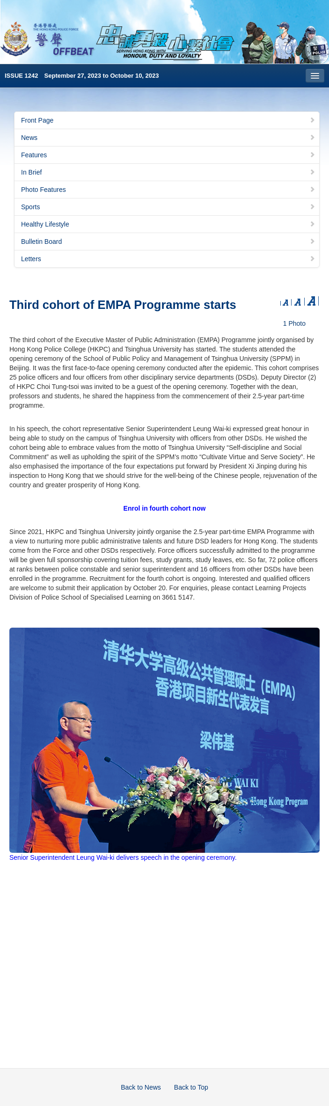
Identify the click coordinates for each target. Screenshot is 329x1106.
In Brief (168, 172)
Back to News (141, 1087)
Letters (168, 259)
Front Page (168, 120)
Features (168, 155)
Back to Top (191, 1087)
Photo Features (168, 189)
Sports (168, 207)
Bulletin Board (168, 241)
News (168, 137)
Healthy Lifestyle (168, 224)
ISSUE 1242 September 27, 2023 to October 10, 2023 (82, 75)
